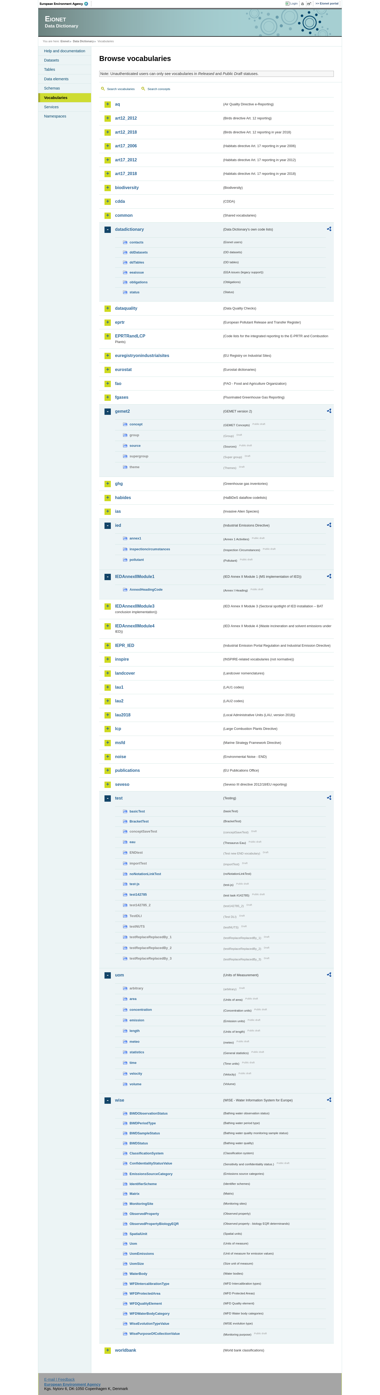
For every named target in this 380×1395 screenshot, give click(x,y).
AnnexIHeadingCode (146, 589)
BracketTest (139, 821)
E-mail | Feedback (59, 1379)
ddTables (137, 262)
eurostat (123, 369)
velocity (136, 1073)
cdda (120, 201)
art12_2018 (126, 132)
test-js (135, 884)
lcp (118, 728)
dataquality (126, 308)
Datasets (51, 60)
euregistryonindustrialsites (142, 355)
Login (294, 3)
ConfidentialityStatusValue (151, 1163)
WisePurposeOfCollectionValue (155, 1334)
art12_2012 (126, 118)
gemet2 (122, 411)
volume (135, 1084)
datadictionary (129, 229)
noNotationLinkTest (145, 874)
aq (117, 104)
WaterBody (138, 1274)
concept (136, 424)
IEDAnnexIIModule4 (134, 626)
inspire (122, 659)
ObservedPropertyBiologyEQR (154, 1224)
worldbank (125, 1350)
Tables (49, 69)
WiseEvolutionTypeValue (149, 1324)
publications (127, 770)
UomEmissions (142, 1254)
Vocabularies (56, 98)
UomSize (137, 1264)
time (133, 1063)
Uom (133, 1244)
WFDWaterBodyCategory (150, 1314)
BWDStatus (139, 1143)
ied (118, 525)
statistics (137, 1052)
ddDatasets (139, 252)
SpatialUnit (138, 1234)
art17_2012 (126, 160)
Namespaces (55, 116)
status (135, 292)
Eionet (64, 41)
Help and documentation (64, 51)
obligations (139, 282)
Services (51, 107)
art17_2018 (126, 173)
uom (119, 975)
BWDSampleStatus (145, 1133)
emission (137, 1020)
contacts (137, 242)
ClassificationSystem (147, 1153)
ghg (119, 483)
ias (118, 511)
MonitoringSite (141, 1204)
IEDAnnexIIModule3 (134, 606)
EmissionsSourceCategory (151, 1174)
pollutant (137, 560)
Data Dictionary (83, 41)
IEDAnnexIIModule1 (134, 576)
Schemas (52, 88)
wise (119, 1100)
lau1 (119, 687)
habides (123, 497)
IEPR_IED (124, 645)
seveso (122, 784)
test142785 (138, 894)
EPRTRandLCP (130, 336)
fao (118, 383)
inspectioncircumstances (150, 549)
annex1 (135, 538)
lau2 (119, 701)
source (135, 446)
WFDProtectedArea (145, 1293)
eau (132, 842)
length (135, 1031)
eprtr (120, 322)
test (118, 798)
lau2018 (123, 715)
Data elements (56, 79)
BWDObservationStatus (149, 1113)
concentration (141, 1010)
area (133, 999)
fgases (122, 397)
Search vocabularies (121, 89)
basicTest (137, 811)
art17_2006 (126, 146)
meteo (135, 1042)
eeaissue (137, 272)
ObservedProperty (144, 1214)
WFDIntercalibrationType (149, 1284)
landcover (125, 673)
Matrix (135, 1194)
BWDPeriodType (143, 1123)
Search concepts (159, 89)
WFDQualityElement (146, 1303)
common (124, 215)
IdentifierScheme (143, 1184)
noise (120, 756)
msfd (120, 742)
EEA (66, 3)
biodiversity (127, 187)
